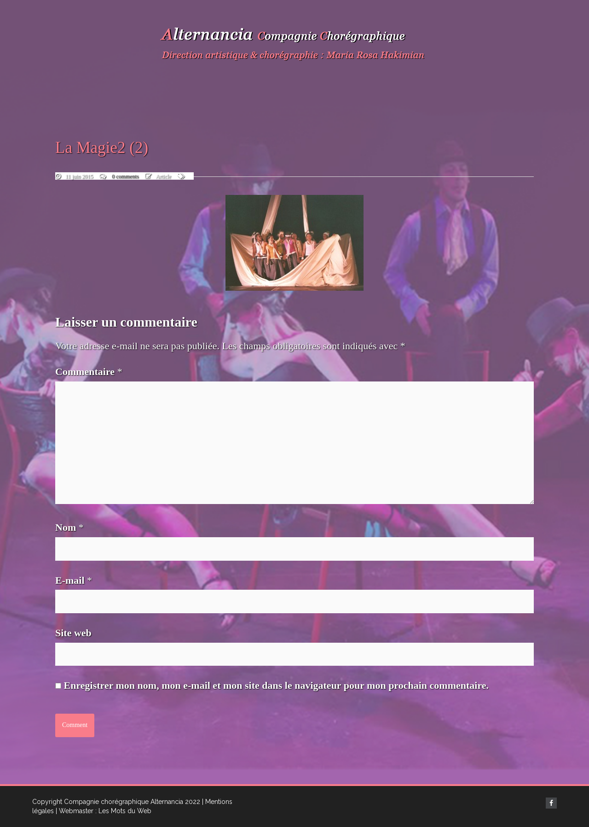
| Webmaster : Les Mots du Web (103, 811)
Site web (73, 633)
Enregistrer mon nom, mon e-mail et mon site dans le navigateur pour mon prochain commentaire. (276, 685)
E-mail (73, 580)
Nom (69, 527)
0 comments (125, 176)
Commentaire (88, 371)
